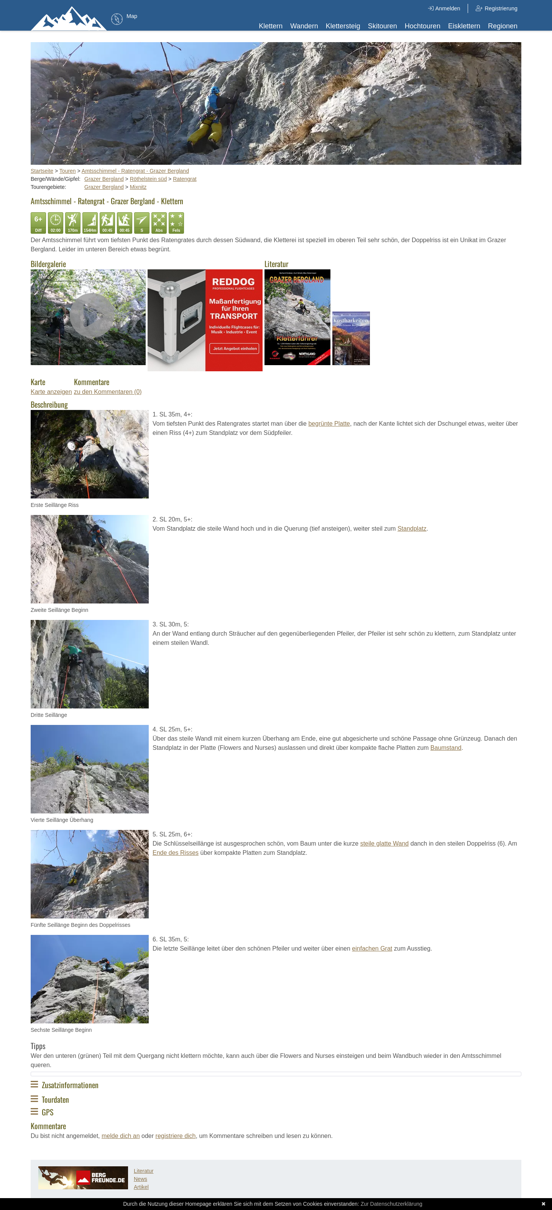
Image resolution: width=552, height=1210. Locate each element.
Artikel (141, 1187)
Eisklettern (464, 26)
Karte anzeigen (51, 392)
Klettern (271, 26)
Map (132, 16)
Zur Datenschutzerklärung (391, 1204)
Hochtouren (422, 26)
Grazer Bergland (104, 179)
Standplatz (412, 528)
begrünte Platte (329, 423)
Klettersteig (343, 26)
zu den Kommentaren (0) (108, 392)
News (140, 1179)
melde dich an (121, 1136)
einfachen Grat (372, 948)
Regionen (503, 26)
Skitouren (382, 26)
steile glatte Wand (384, 843)
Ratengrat (184, 179)
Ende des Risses (176, 852)
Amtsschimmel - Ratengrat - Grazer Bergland (135, 171)
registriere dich (176, 1136)
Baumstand (446, 747)
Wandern (304, 26)
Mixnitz (138, 187)
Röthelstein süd (148, 179)
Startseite (42, 171)
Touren (67, 171)
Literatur (143, 1171)
